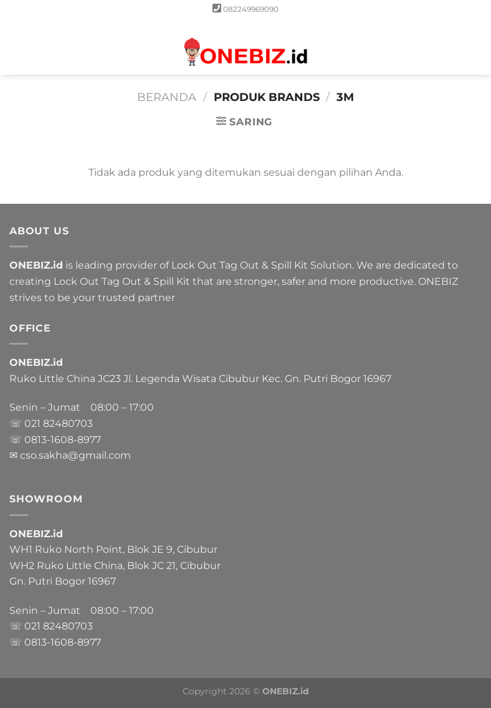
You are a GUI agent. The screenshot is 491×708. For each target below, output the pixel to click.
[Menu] (16, 46)
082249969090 (251, 9)
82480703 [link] (68, 423)
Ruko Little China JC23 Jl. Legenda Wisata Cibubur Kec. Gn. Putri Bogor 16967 (200, 379)
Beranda (166, 97)
